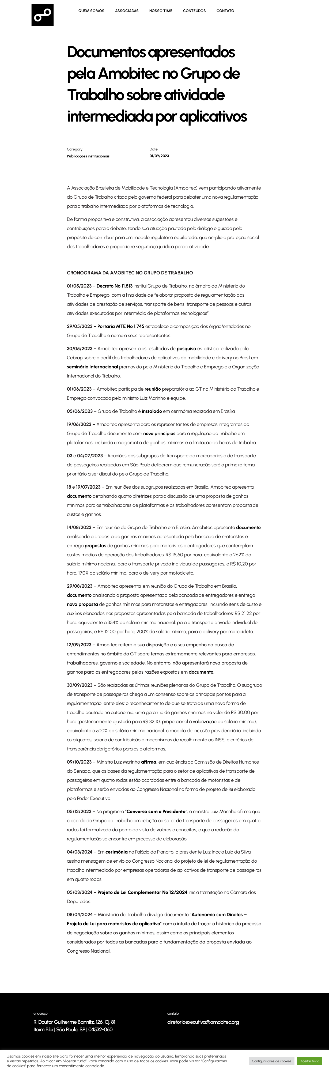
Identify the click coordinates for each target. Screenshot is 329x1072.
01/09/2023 (159, 156)
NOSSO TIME (160, 11)
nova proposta (82, 604)
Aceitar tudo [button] (309, 1061)
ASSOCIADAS (127, 11)
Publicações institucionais (88, 156)
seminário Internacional (92, 367)
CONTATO (225, 11)
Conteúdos (194, 11)
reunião (153, 389)
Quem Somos (91, 11)
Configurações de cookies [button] (271, 1061)
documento (79, 496)
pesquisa (186, 349)
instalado (152, 411)
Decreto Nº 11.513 (115, 286)
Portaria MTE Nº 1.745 (120, 326)
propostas (95, 546)
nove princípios (159, 433)
